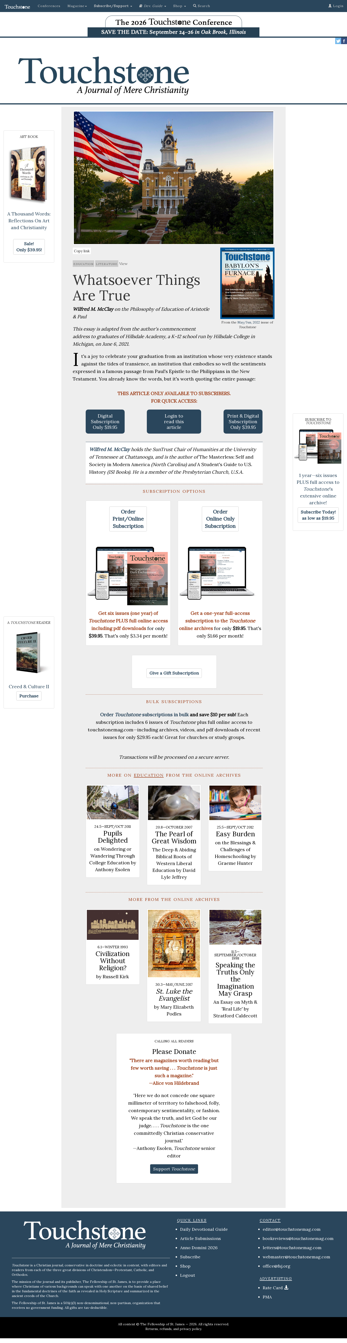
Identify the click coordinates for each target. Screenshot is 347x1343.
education (83, 263)
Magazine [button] (77, 6)
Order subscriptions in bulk (144, 714)
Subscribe (190, 1257)
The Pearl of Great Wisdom (174, 837)
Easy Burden (235, 834)
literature (107, 263)
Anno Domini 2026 (199, 1247)
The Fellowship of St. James (162, 1324)
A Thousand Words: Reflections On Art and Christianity (29, 220)
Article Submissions (200, 1238)
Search (201, 6)
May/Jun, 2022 (248, 322)
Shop (185, 1266)
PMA (267, 1297)
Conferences (49, 6)
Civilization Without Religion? (113, 960)
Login (335, 6)
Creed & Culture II (29, 686)
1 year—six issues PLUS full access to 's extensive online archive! (318, 489)
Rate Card (273, 1287)
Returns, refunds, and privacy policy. (173, 1329)
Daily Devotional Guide (204, 1229)
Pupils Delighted (113, 837)
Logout (187, 1275)
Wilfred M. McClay (110, 449)
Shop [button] (179, 6)
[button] (113, 6)
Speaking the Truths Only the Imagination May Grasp (235, 979)
